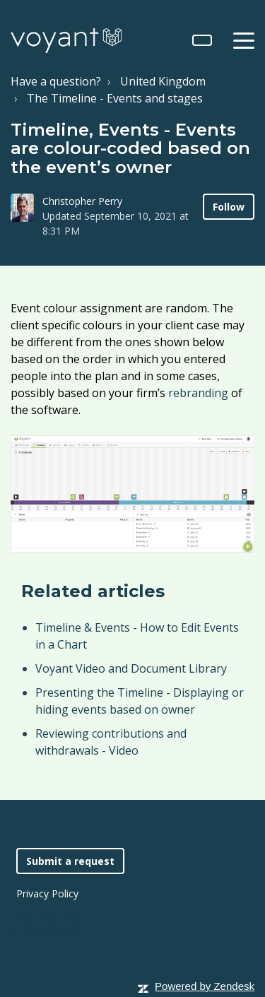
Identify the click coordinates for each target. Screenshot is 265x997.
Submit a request (70, 861)
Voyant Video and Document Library (131, 668)
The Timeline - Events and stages (115, 98)
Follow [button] (229, 206)
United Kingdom (163, 81)
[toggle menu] (243, 40)
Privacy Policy (47, 893)
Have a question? (56, 81)
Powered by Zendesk (204, 986)
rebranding (198, 393)
